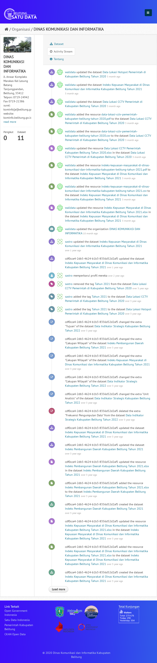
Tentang (57, 59)
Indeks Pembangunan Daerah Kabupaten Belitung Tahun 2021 (104, 449)
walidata (70, 72)
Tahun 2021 (102, 284)
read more (9, 122)
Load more (58, 589)
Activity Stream (61, 51)
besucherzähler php (131, 630)
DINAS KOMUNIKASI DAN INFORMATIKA (69, 29)
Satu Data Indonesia (17, 620)
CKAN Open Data (15, 634)
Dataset (57, 44)
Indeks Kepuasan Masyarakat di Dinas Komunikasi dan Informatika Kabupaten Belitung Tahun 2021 (102, 534)
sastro (69, 241)
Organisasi (21, 29)
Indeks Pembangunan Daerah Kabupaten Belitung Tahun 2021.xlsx (107, 466)
